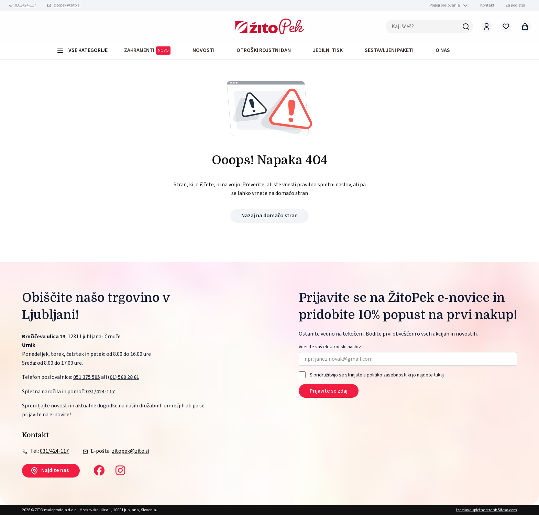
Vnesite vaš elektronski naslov (330, 347)
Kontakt (487, 5)
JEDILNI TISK (328, 50)
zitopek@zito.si (67, 5)
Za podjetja (515, 5)
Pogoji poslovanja (445, 5)
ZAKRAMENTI (147, 50)
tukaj (439, 375)
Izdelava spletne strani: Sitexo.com (486, 510)
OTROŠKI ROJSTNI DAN (263, 50)
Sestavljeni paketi (389, 50)
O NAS (443, 50)
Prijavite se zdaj (329, 391)
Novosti (203, 50)
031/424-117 (25, 5)
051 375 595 (86, 377)
